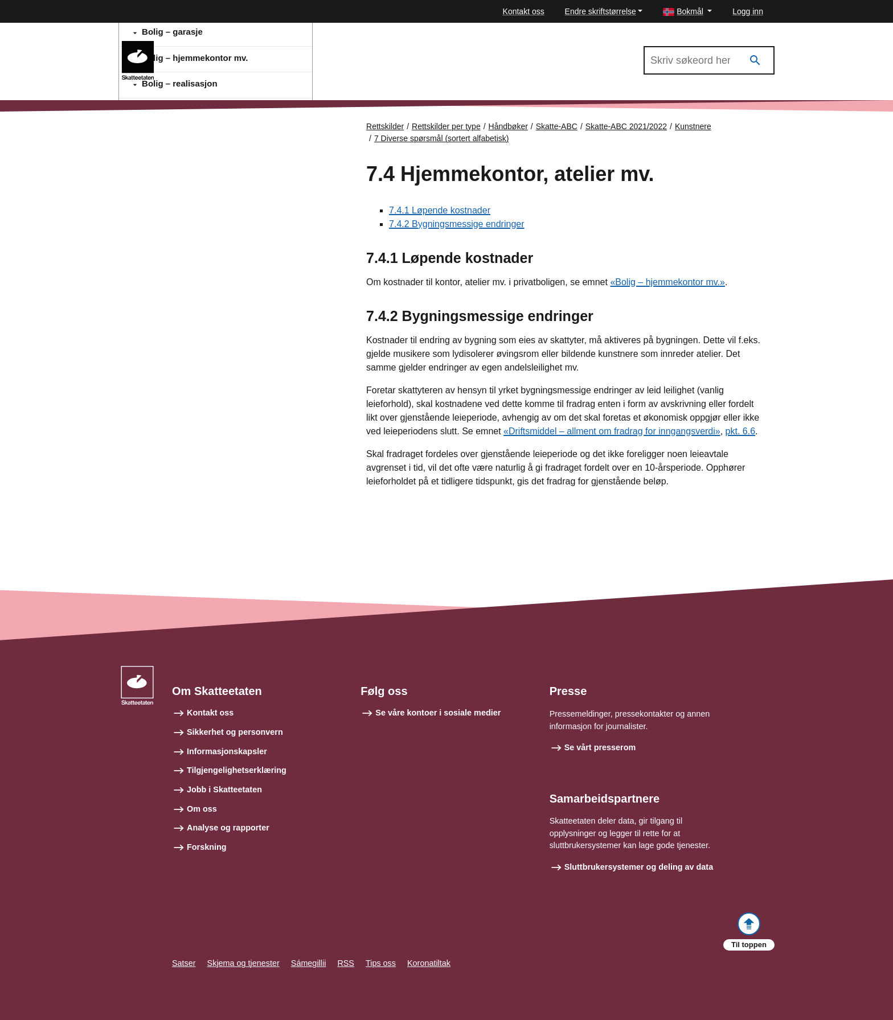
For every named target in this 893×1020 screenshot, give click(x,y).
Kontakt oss (523, 11)
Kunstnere (693, 126)
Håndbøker (508, 126)
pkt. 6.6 (740, 431)
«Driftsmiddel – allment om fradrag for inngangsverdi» (611, 431)
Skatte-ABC (556, 126)
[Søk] (755, 61)
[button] (687, 12)
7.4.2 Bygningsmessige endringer (456, 224)
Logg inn (747, 11)
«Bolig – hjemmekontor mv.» (667, 282)
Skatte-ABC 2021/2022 (214, 46)
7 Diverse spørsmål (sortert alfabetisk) (441, 138)
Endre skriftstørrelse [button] (600, 11)
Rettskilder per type (446, 126)
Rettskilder (385, 126)
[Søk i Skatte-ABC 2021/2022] (709, 60)
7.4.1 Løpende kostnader (439, 210)
